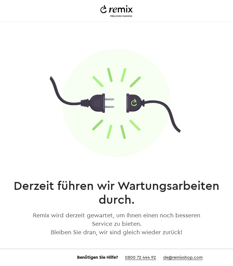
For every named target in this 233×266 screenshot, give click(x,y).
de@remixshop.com (183, 257)
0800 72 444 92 (140, 257)
